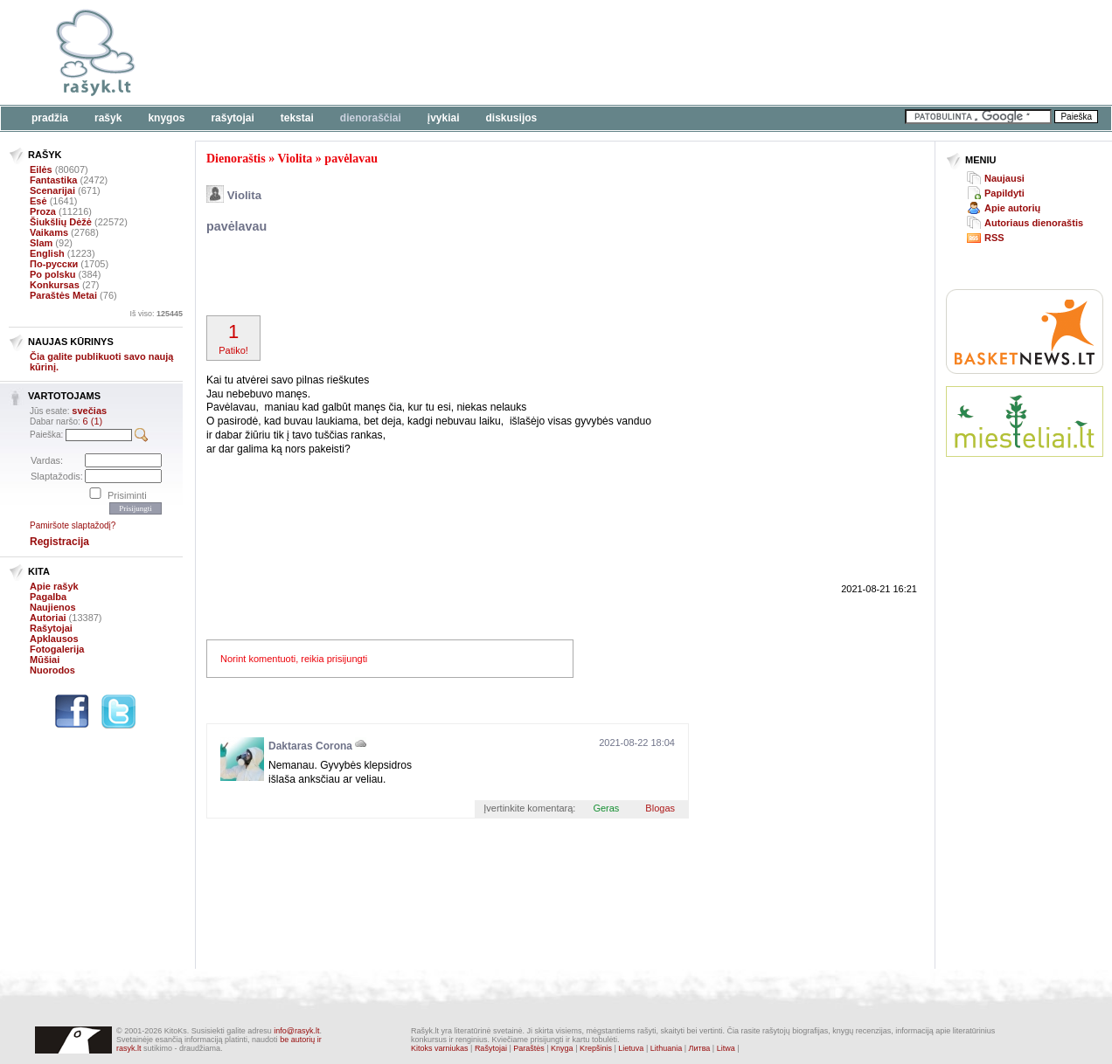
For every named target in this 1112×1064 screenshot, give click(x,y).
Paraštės (529, 1048)
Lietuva (630, 1048)
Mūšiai (44, 659)
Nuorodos (52, 670)
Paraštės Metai (63, 295)
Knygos (166, 118)
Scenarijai (52, 190)
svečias (89, 410)
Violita (294, 158)
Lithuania (666, 1048)
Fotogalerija (57, 649)
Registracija (59, 541)
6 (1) (93, 421)
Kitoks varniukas (440, 1048)
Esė (38, 201)
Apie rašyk (54, 586)
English (47, 253)
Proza (43, 211)
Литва (700, 1048)
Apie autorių (1012, 208)
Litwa (726, 1048)
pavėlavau (351, 158)
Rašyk (108, 118)
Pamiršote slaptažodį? (72, 525)
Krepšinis (596, 1048)
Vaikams (49, 232)
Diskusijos (512, 118)
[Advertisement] (537, 52)
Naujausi (1004, 178)
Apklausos (54, 638)
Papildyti (1004, 193)
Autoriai (48, 617)
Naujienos (53, 607)
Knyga (562, 1048)
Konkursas (55, 285)
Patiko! (233, 338)
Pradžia (49, 118)
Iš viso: (156, 313)
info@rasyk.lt (296, 1030)
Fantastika (53, 180)
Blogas (660, 808)
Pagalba (48, 596)
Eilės (41, 169)
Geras (606, 808)
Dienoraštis (236, 158)
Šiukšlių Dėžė (61, 222)
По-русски (54, 264)
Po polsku (53, 274)
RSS (994, 237)
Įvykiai (443, 118)
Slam (41, 243)
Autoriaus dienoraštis (1033, 223)
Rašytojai (232, 118)
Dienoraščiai (370, 118)
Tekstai (297, 118)
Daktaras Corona (310, 746)
